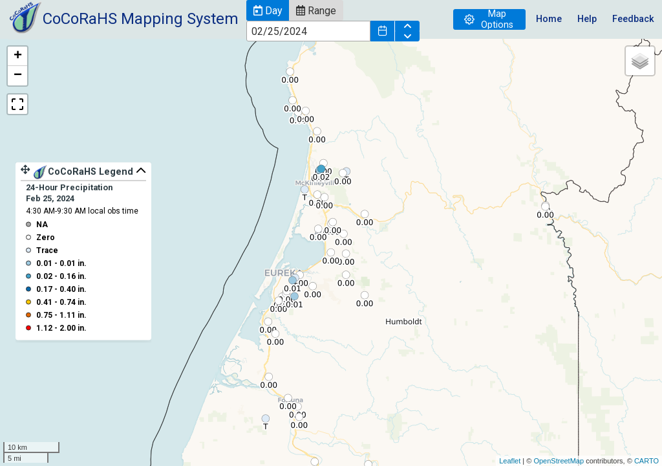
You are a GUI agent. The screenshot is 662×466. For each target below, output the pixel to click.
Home (549, 19)
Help (587, 19)
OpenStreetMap (558, 461)
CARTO (646, 461)
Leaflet (509, 461)
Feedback (633, 19)
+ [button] (18, 56)
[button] (267, 10)
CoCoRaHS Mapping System (141, 19)
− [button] (18, 75)
